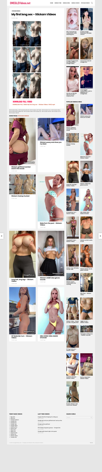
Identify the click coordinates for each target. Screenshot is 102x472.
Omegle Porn (14, 422)
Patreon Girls (14, 428)
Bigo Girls (13, 416)
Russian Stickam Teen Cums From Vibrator (72, 404)
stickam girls (56, 110)
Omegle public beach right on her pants (47, 431)
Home (51, 3)
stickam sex (37, 111)
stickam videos (14, 113)
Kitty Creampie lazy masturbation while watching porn (71, 33)
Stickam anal (14, 110)
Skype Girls (13, 429)
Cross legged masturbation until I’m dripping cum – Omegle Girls (86, 92)
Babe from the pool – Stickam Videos (51, 224)
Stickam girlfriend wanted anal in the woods (20, 168)
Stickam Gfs (13, 434)
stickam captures (36, 110)
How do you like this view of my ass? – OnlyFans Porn (71, 95)
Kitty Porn (13, 418)
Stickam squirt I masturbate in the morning (71, 283)
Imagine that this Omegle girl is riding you (48, 417)
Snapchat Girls (14, 432)
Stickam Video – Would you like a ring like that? (72, 321)
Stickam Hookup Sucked (20, 196)
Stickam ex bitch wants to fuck (86, 240)
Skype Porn (13, 431)
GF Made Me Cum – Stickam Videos (21, 337)
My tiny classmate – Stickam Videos (85, 377)
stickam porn (29, 111)
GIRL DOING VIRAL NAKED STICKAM (49, 337)
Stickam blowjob (24, 110)
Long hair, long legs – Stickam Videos (22, 280)
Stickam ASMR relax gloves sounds (50, 279)
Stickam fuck (47, 110)
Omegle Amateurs (15, 419)
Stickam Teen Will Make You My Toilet (72, 268)
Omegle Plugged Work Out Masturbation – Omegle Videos (72, 62)
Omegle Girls (66, 3)
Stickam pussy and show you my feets (51, 143)
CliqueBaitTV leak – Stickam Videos (71, 240)
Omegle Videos (75, 3)
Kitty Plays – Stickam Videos (85, 294)
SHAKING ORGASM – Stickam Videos (71, 377)
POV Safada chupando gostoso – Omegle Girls (49, 427)
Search (91, 417)
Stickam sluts (57, 111)
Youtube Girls (14, 437)
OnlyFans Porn (14, 427)
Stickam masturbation (16, 111)
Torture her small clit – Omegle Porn (86, 61)
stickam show (47, 111)
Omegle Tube (58, 3)
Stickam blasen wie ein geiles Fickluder (86, 269)
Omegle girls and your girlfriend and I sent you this (50, 420)
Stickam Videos (85, 3)
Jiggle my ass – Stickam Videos (84, 321)
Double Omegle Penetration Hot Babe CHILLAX (85, 33)
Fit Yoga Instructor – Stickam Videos (71, 349)
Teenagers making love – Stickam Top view (86, 334)
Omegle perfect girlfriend (44, 424)
